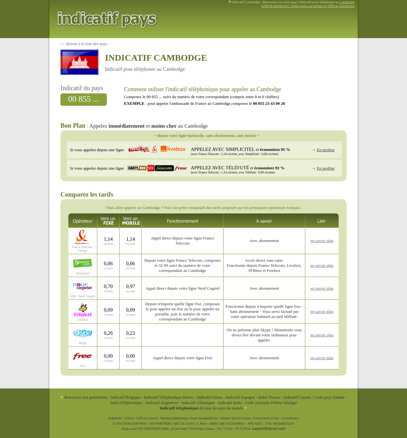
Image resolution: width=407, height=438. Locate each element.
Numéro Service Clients (235, 418)
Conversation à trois (266, 418)
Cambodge (347, 2)
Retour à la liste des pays (86, 43)
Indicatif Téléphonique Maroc (169, 397)
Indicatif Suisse (210, 397)
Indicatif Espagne (240, 397)
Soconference (290, 418)
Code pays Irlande (329, 397)
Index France (269, 397)
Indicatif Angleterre (162, 402)
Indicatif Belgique (125, 397)
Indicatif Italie (230, 402)
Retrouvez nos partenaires (83, 397)
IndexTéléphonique (126, 402)
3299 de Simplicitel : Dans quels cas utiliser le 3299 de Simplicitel (308, 6)
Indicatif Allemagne (198, 402)
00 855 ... (83, 99)
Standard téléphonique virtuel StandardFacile (189, 418)
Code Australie (257, 402)
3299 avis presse (146, 418)
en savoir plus (321, 240)
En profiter (326, 149)
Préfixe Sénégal (284, 402)
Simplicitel (115, 418)
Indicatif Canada (297, 397)
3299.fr (129, 418)
